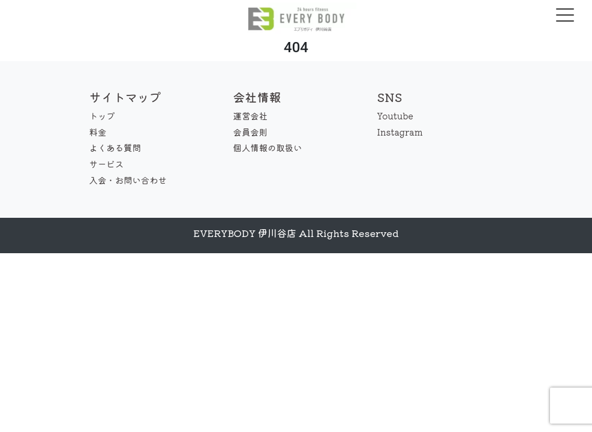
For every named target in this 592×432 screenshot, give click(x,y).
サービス (106, 163)
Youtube (395, 115)
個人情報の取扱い (267, 147)
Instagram (400, 131)
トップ (102, 115)
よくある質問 (115, 147)
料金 (98, 131)
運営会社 (250, 115)
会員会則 (250, 131)
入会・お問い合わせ (128, 179)
